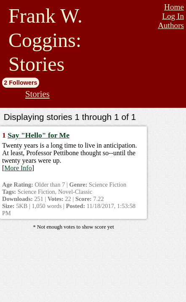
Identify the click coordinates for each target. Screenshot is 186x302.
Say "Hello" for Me (38, 135)
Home (174, 7)
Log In (173, 16)
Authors (171, 25)
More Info (18, 168)
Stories (37, 94)
